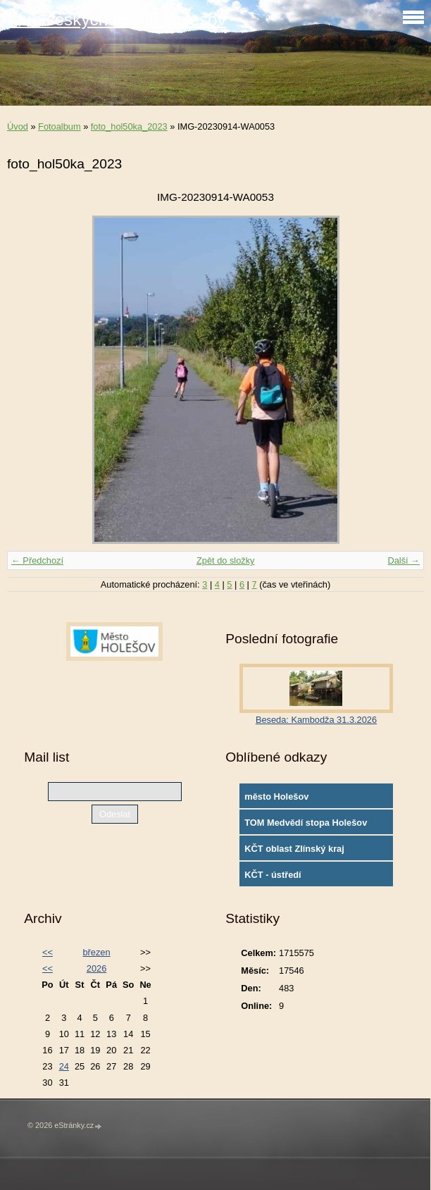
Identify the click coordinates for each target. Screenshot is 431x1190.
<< (47, 952)
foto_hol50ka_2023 (129, 126)
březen (96, 952)
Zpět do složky (225, 560)
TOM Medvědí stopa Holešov (305, 822)
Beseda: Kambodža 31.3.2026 (316, 719)
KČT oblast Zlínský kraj (294, 848)
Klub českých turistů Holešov (116, 19)
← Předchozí (37, 560)
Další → (403, 560)
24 (64, 1066)
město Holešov (276, 796)
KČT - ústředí (272, 874)
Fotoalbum (59, 126)
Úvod (17, 126)
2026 (96, 968)
